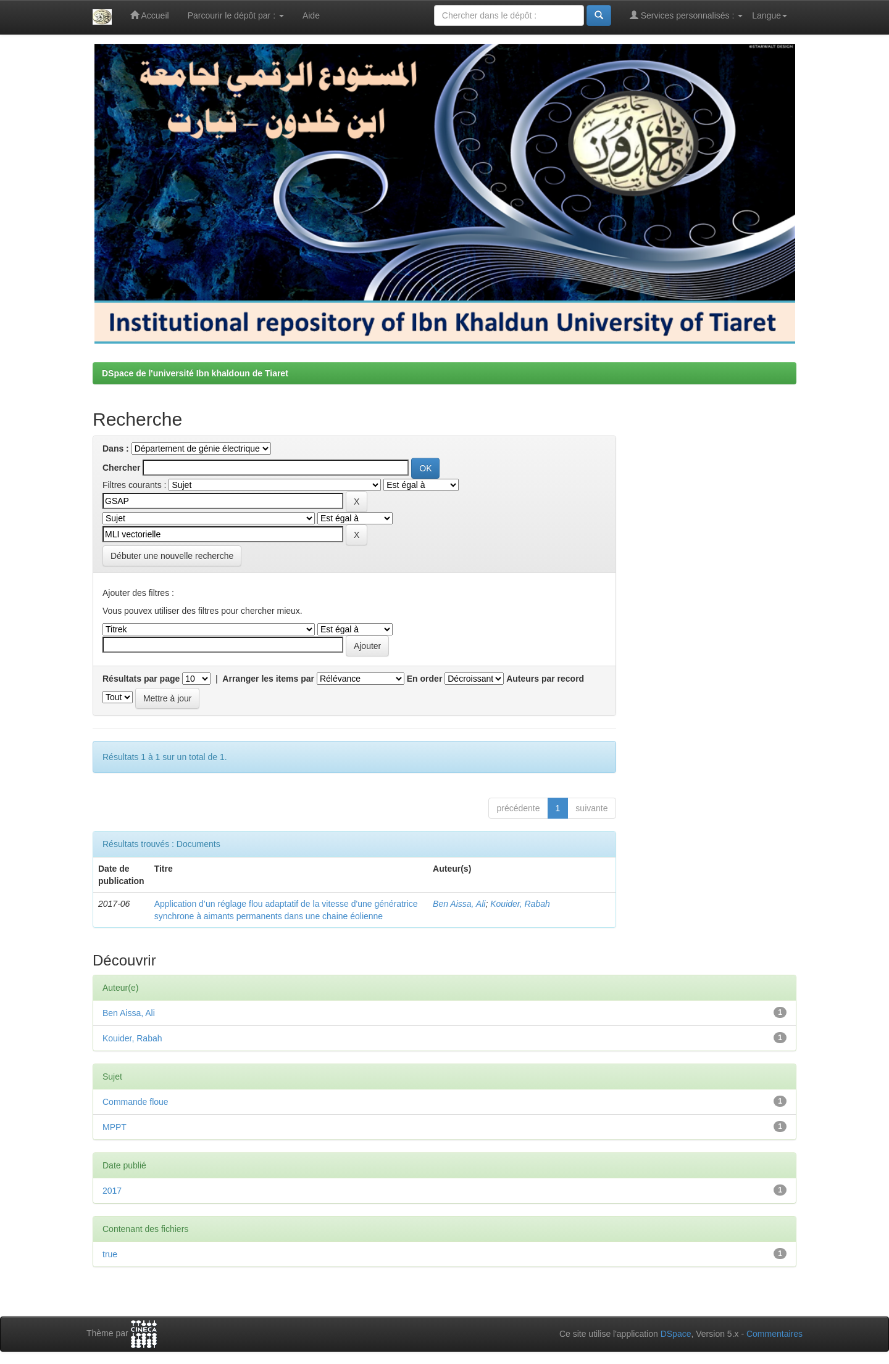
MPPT (114, 1127)
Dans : (115, 448)
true (109, 1254)
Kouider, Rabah (520, 904)
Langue (769, 15)
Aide (311, 15)
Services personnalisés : (686, 15)
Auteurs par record (545, 679)
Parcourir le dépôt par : (236, 15)
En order (425, 679)
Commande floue (135, 1102)
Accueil (149, 15)
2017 (112, 1191)
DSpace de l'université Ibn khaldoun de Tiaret (195, 373)
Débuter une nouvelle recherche (172, 556)
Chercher (121, 468)
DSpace (676, 1334)
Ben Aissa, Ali (459, 904)
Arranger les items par (268, 679)
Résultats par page (141, 679)
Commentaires (774, 1334)
